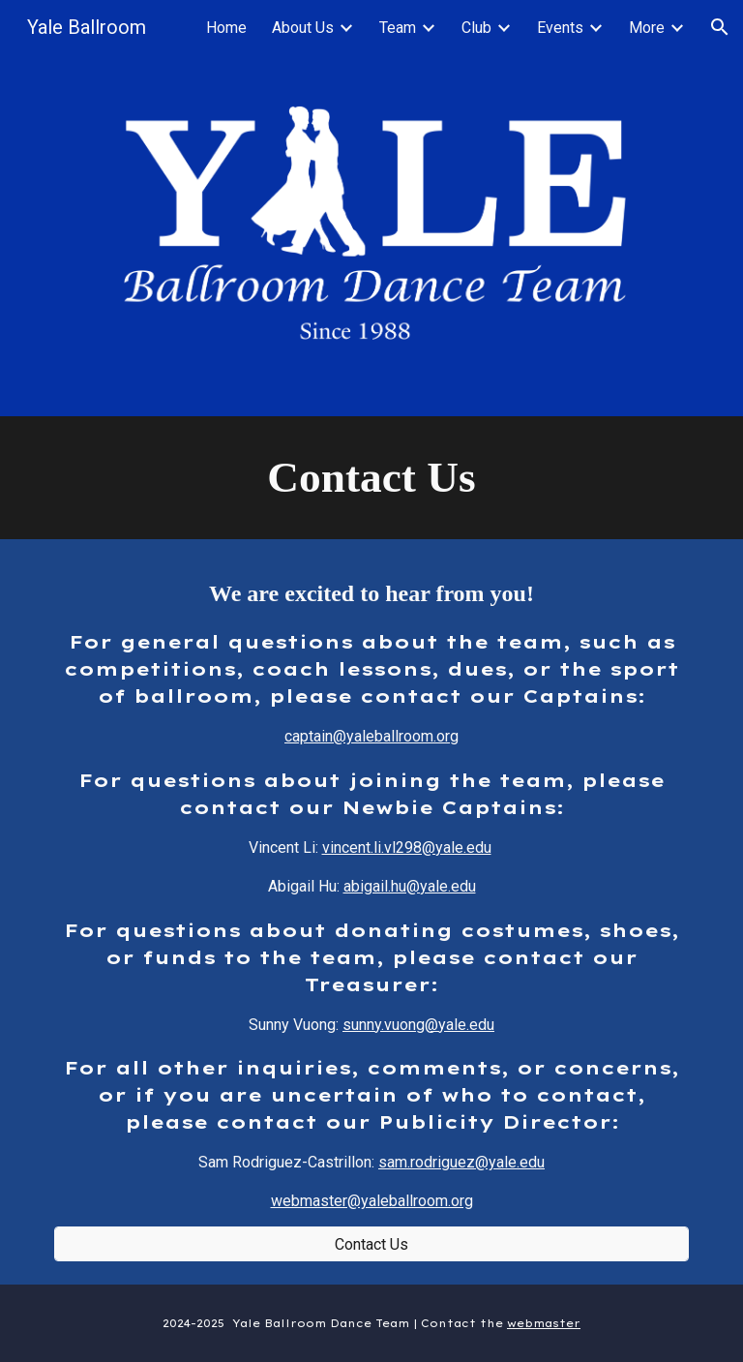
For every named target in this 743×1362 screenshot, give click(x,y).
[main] (371, 477)
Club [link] (476, 27)
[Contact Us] (371, 1244)
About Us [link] (303, 27)
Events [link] (560, 27)
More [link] (647, 27)
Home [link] (226, 27)
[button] (720, 27)
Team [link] (397, 27)
